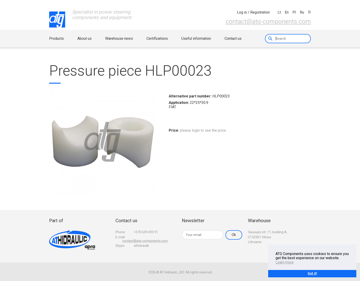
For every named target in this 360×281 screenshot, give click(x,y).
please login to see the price (203, 130)
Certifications (157, 38)
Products (56, 38)
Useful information (196, 38)
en (287, 12)
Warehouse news (119, 38)
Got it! (312, 273)
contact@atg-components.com (268, 21)
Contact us (233, 38)
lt (279, 12)
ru (302, 12)
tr (309, 12)
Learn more (285, 262)
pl (294, 12)
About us (84, 38)
